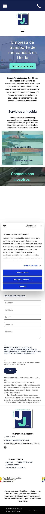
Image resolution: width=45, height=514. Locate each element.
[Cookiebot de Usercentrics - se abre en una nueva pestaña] (27, 226)
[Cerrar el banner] (41, 226)
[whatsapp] (5, 447)
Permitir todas (22, 273)
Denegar (22, 286)
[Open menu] (22, 30)
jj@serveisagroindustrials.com (17, 440)
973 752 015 (10, 437)
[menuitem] (9, 462)
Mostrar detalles (31, 265)
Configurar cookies (22, 280)
